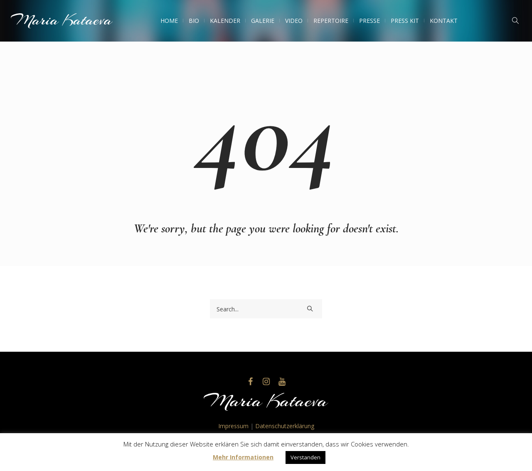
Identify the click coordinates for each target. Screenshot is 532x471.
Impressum (233, 426)
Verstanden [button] (305, 457)
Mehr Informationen (243, 457)
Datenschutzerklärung (284, 426)
